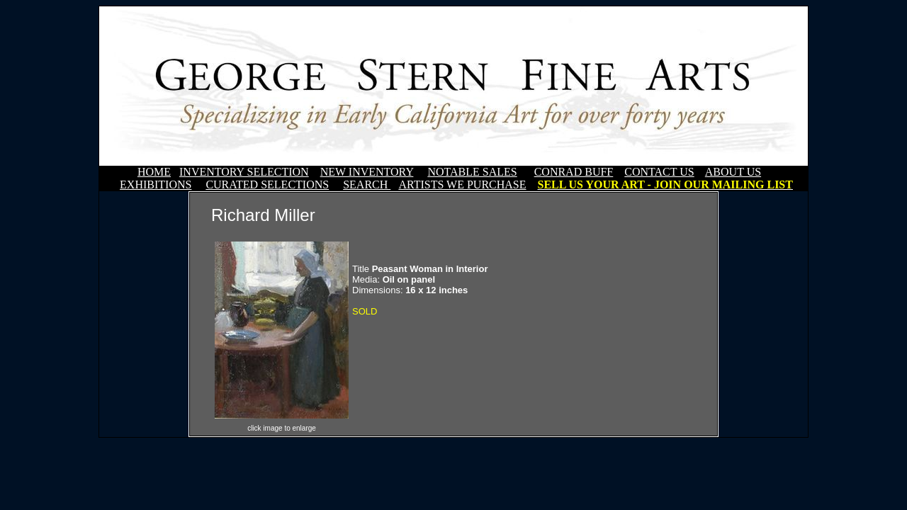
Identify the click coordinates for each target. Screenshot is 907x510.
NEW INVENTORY (367, 172)
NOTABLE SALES (472, 172)
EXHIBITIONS (155, 184)
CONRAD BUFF (574, 172)
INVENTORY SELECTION (244, 172)
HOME (154, 172)
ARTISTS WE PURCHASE (462, 184)
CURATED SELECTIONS (267, 184)
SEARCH (366, 184)
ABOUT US (733, 172)
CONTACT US (659, 172)
